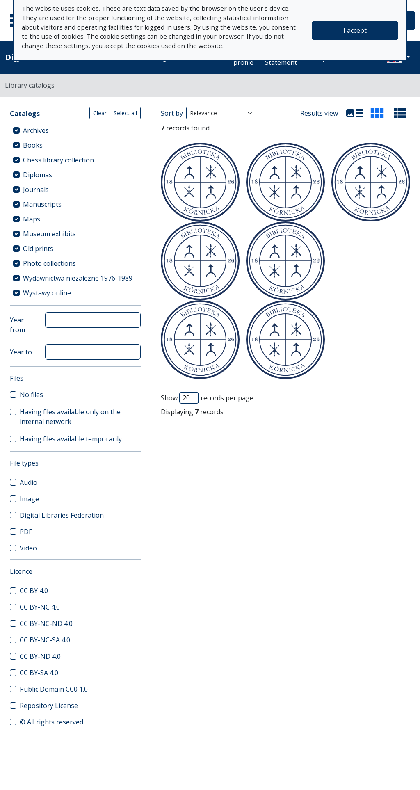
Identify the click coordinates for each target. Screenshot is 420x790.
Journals (36, 189)
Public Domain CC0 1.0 (54, 689)
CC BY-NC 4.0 (40, 607)
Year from (17, 324)
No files (31, 394)
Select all (125, 113)
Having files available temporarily (71, 438)
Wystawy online (47, 292)
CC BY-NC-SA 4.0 (45, 639)
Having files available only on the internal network (70, 416)
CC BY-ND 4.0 (40, 656)
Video (28, 548)
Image (29, 498)
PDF (26, 531)
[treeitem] (75, 130)
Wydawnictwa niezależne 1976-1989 (77, 278)
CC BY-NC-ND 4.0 (46, 623)
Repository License (49, 705)
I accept (355, 30)
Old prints (38, 248)
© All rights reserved (51, 721)
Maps (31, 219)
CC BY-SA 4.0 (39, 672)
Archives (36, 130)
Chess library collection (58, 159)
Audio (28, 482)
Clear (100, 113)
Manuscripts (42, 204)
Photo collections (49, 263)
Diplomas (37, 174)
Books (33, 145)
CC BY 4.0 (34, 590)
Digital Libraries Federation (62, 515)
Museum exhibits (49, 233)
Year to (21, 351)
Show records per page (207, 398)
